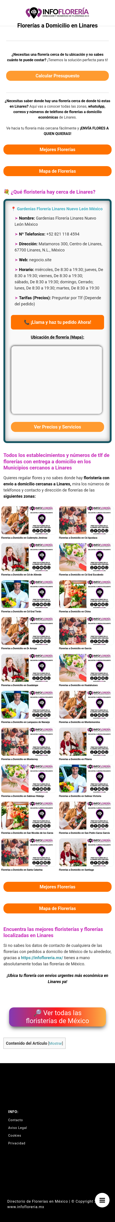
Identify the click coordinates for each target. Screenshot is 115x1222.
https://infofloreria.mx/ (42, 957)
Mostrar (55, 1043)
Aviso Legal (17, 1128)
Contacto (15, 1120)
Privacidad (16, 1143)
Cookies (14, 1135)
